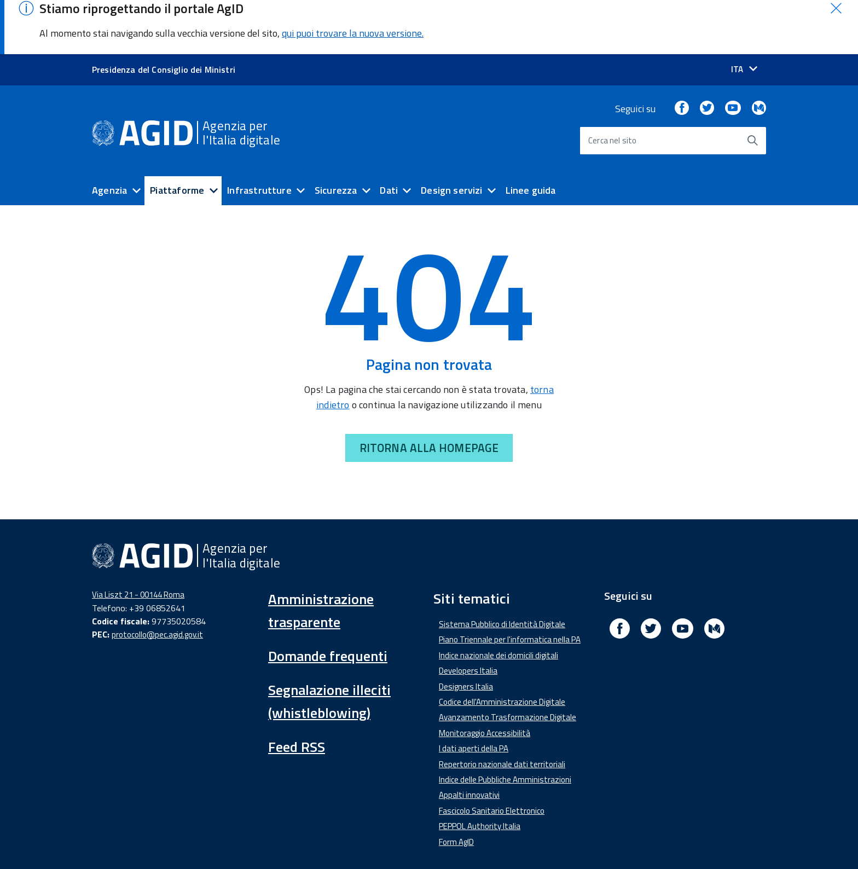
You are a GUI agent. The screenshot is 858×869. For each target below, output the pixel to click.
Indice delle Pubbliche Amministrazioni (505, 726)
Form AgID (456, 788)
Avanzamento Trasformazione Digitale (507, 664)
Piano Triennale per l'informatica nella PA (510, 586)
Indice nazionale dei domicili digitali (498, 602)
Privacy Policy (505, 843)
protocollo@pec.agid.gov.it (157, 581)
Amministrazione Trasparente (278, 843)
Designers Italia (466, 633)
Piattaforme (177, 137)
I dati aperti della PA (473, 695)
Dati (389, 137)
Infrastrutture (259, 137)
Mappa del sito (576, 843)
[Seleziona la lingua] (744, 16)
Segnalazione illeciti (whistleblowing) (329, 648)
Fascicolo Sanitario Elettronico (491, 757)
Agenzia (109, 137)
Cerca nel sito (612, 87)
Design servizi (452, 137)
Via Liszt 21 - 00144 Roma (138, 541)
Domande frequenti (327, 602)
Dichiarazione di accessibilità (150, 843)
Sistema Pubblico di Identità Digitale (502, 571)
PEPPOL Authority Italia (479, 773)
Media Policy (376, 843)
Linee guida (531, 137)
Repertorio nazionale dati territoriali (502, 710)
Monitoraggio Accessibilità (484, 680)
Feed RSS (296, 693)
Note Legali (440, 843)
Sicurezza (336, 137)
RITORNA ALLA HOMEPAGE (429, 394)
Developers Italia (468, 617)
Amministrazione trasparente (321, 557)
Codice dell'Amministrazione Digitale (502, 648)
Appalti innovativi (469, 741)
